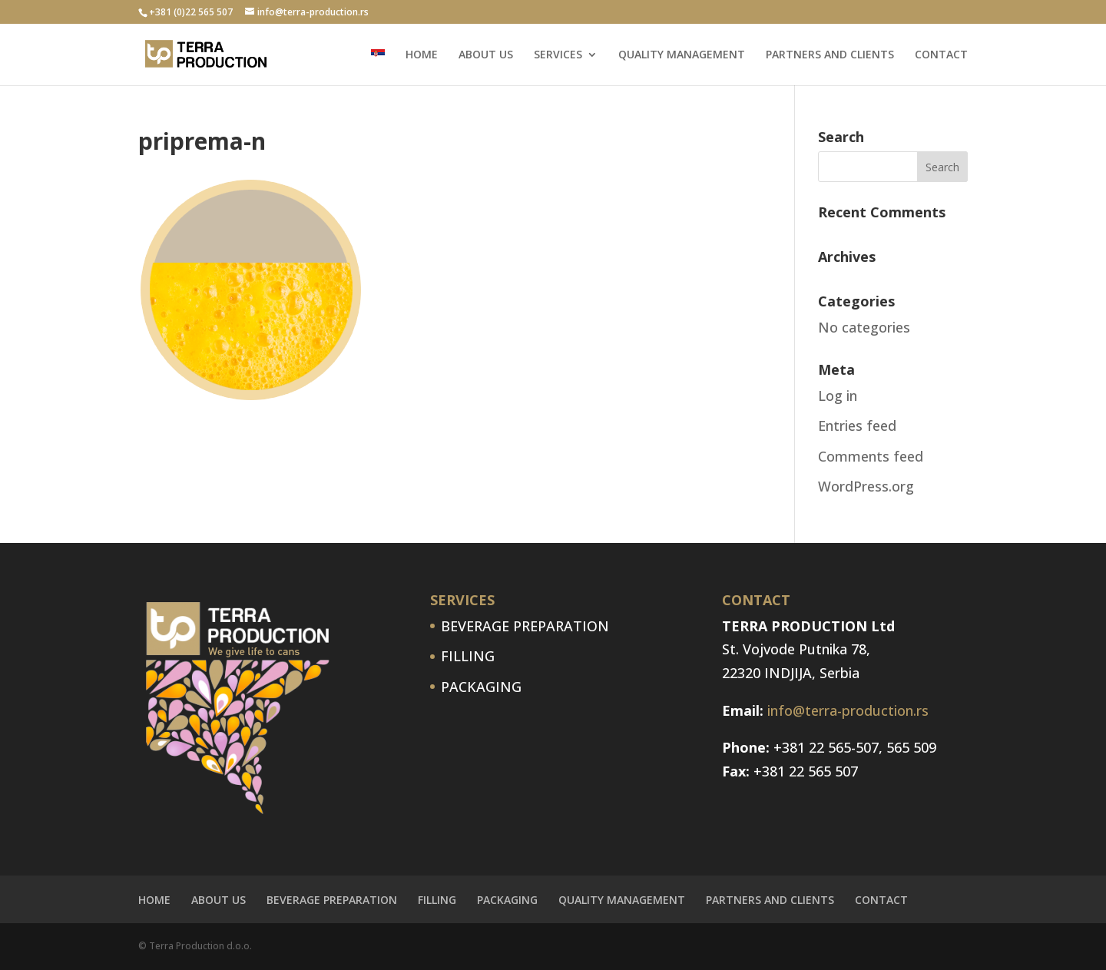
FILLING (468, 656)
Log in (837, 395)
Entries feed (857, 425)
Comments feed (870, 456)
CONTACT (941, 55)
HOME (422, 55)
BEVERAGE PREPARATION (525, 626)
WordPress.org (866, 486)
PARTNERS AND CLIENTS (830, 55)
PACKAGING (481, 686)
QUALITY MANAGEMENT (681, 55)
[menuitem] (378, 67)
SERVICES (558, 55)
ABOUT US (486, 55)
